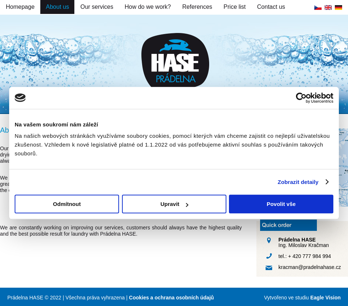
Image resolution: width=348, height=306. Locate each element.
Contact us (271, 7)
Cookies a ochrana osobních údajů (171, 298)
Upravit (174, 204)
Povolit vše (281, 204)
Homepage (20, 7)
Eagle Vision (325, 298)
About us (57, 7)
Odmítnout (67, 204)
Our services (96, 7)
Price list (234, 7)
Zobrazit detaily (298, 182)
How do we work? (148, 7)
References (197, 7)
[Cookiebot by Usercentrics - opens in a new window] (301, 97)
